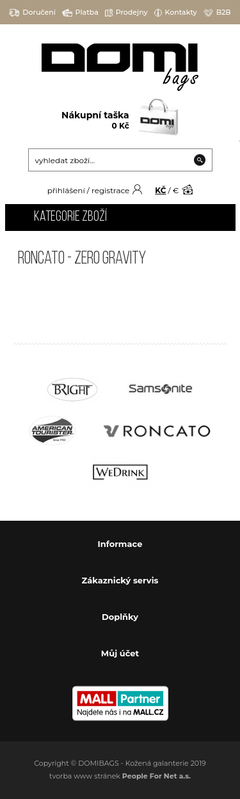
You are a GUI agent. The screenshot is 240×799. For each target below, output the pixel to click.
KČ (160, 190)
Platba (80, 12)
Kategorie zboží (70, 217)
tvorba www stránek (120, 775)
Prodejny (126, 12)
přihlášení (66, 190)
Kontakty (175, 12)
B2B (217, 12)
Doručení (32, 12)
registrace (110, 190)
